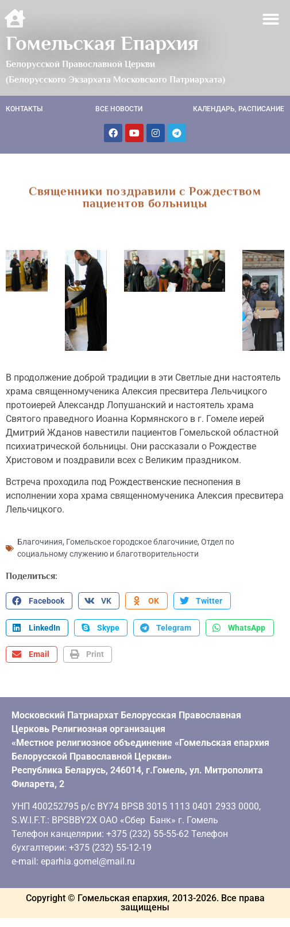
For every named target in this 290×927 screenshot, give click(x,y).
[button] (271, 19)
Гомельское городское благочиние (132, 540)
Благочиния (40, 540)
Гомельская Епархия (102, 43)
